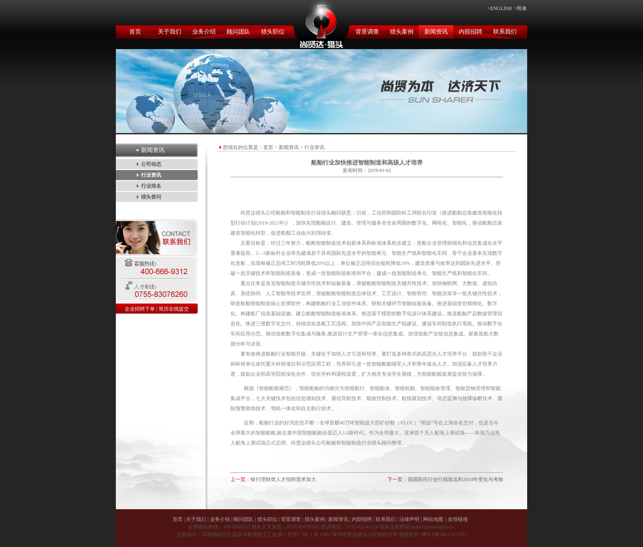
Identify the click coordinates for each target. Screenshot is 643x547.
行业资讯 (151, 175)
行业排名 (151, 186)
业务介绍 (204, 32)
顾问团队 (238, 32)
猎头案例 (401, 32)
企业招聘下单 (140, 309)
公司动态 (151, 164)
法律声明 (409, 519)
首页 (135, 32)
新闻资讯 (436, 32)
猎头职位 (273, 32)
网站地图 (433, 519)
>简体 (520, 8)
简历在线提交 (174, 309)
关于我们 (169, 32)
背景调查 (367, 32)
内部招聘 (470, 32)
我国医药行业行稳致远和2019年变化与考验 (455, 479)
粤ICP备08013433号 (443, 534)
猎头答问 (151, 197)
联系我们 (505, 32)
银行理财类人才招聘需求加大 (283, 479)
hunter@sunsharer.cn (432, 527)
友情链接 (458, 519)
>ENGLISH (499, 8)
